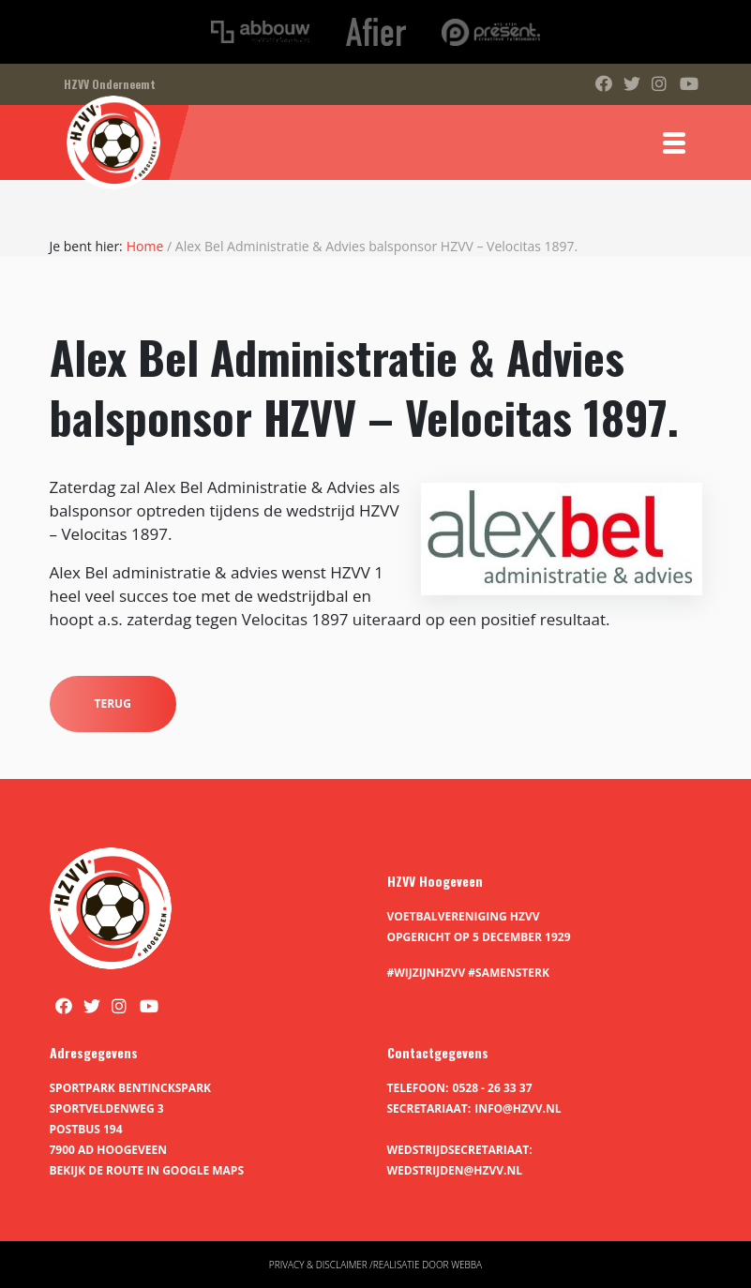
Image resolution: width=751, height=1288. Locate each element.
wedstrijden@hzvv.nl (454, 1170)
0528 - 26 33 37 (493, 1088)
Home (145, 246)
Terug (113, 703)
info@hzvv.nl (517, 1108)
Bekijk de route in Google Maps (147, 1170)
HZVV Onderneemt (110, 84)
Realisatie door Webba (427, 1264)
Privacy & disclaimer (318, 1264)
